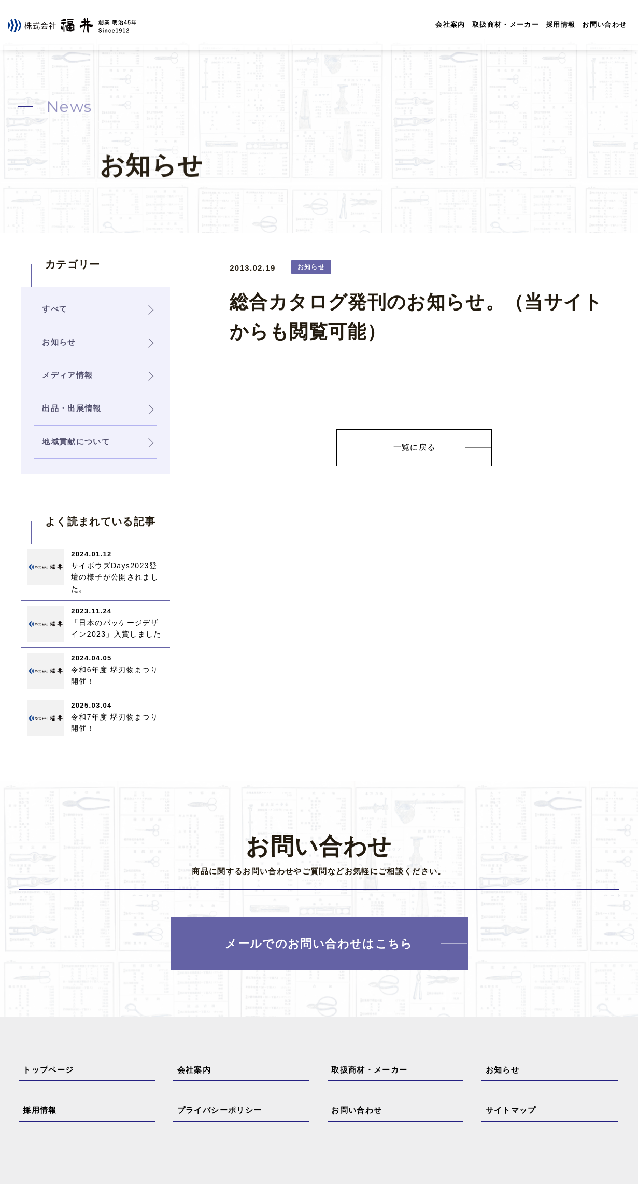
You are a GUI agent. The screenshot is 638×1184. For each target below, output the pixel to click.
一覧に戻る (414, 447)
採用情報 (560, 25)
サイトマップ (511, 1110)
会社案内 (450, 25)
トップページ (48, 1069)
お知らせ (502, 1069)
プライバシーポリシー (219, 1110)
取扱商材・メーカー (505, 25)
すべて (54, 308)
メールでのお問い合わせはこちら (319, 943)
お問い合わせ (604, 25)
